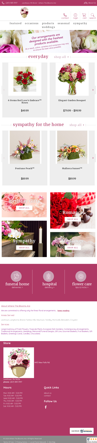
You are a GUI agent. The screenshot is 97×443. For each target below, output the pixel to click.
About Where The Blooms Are (15, 306)
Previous (3, 90)
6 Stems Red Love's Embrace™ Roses (25, 101)
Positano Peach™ (24, 168)
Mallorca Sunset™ (72, 168)
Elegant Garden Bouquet (72, 100)
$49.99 (25, 110)
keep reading (63, 310)
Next (93, 90)
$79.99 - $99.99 (72, 110)
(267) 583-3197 (11, 3)
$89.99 (25, 178)
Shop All (60, 57)
